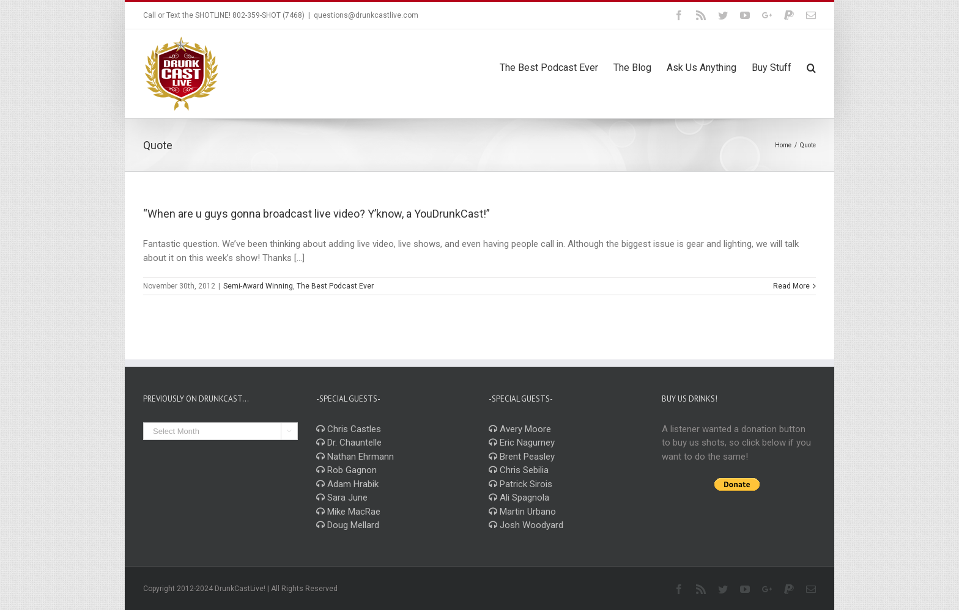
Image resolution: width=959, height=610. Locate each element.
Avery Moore (520, 429)
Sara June (342, 497)
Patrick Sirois (520, 484)
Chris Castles (348, 429)
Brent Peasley (522, 456)
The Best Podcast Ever (335, 286)
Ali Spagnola (519, 497)
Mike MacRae (348, 511)
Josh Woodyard (526, 525)
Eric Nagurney (522, 442)
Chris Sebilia (519, 470)
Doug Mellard (347, 525)
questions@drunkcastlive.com (366, 15)
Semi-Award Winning (258, 286)
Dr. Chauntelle (349, 442)
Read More (791, 286)
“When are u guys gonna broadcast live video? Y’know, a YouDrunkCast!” (316, 213)
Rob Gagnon (346, 470)
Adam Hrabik (347, 484)
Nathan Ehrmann (355, 456)
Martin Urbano (522, 511)
